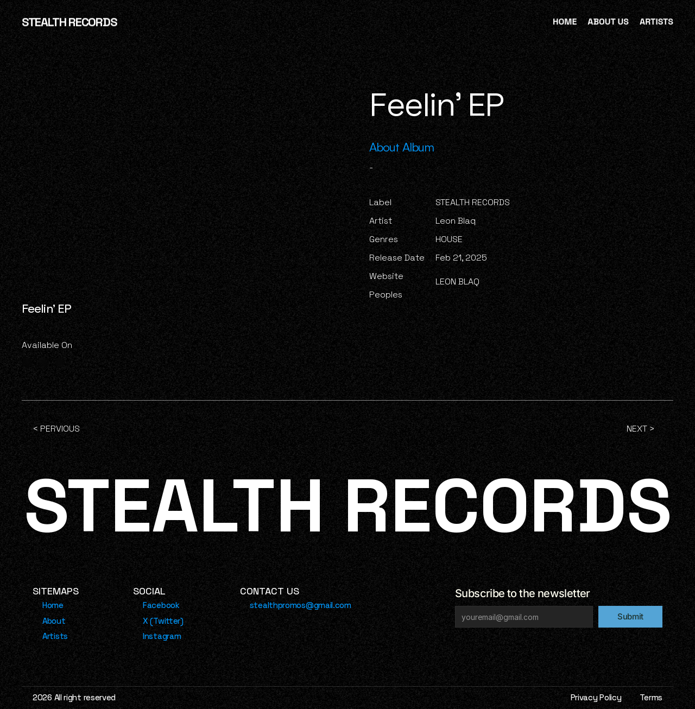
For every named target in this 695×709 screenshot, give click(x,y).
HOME (565, 21)
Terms (651, 697)
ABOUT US (608, 21)
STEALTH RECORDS (69, 21)
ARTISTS (656, 21)
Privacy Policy (596, 697)
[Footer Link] (49, 605)
